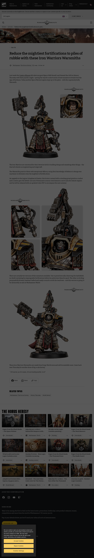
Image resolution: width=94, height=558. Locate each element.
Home (4, 27)
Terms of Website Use (31, 536)
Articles (10, 27)
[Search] (3, 22)
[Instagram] (8, 497)
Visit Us (63, 5)
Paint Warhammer (38, 5)
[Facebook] (3, 497)
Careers (4, 544)
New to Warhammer (13, 5)
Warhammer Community (50, 5)
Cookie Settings (29, 544)
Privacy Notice (29, 549)
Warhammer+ (83, 4)
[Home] (47, 22)
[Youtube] (14, 497)
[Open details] (83, 65)
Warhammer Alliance (8, 548)
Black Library (6, 540)
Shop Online (73, 5)
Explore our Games (25, 5)
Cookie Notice (29, 540)
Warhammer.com (7, 536)
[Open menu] (91, 22)
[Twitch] (19, 497)
